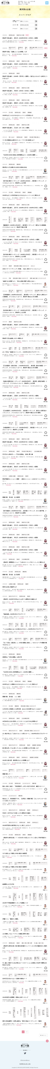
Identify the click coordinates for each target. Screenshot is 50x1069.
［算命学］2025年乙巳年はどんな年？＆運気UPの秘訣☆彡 (19, 599)
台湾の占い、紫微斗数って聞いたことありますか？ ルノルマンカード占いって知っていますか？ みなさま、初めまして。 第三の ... (22, 804)
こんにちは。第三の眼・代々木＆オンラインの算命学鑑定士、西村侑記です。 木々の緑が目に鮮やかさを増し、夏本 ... (22, 528)
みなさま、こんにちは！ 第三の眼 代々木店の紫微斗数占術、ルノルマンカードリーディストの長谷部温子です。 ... (22, 170)
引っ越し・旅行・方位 (38, 943)
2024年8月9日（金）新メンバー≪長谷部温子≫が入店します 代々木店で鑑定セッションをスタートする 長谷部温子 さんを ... (22, 789)
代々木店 (11, 112)
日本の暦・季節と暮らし (35, 137)
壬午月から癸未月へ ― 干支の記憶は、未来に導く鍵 (17, 454)
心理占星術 (10, 151)
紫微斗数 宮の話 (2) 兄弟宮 (11, 574)
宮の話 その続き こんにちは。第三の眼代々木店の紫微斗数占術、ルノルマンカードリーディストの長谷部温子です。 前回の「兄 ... (22, 500)
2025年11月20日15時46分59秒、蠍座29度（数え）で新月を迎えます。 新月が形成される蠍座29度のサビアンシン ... (22, 230)
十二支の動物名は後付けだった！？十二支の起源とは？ (18, 140)
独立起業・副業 (34, 914)
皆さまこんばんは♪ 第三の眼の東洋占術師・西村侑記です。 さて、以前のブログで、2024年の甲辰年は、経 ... (22, 751)
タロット (33, 265)
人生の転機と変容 (38, 451)
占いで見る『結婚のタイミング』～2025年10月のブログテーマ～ (21, 352)
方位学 (20, 959)
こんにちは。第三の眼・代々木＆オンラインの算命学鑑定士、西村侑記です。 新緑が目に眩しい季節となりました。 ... (22, 541)
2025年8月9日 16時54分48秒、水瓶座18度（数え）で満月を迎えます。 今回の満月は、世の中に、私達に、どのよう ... (22, 433)
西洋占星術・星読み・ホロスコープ (42, 151)
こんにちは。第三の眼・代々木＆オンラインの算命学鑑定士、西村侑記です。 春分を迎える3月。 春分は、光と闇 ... (21, 94)
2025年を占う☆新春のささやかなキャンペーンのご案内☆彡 (20, 684)
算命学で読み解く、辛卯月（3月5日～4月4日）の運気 (18, 91)
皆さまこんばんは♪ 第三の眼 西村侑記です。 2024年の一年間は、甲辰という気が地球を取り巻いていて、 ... (22, 816)
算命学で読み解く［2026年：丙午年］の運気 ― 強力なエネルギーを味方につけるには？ (24, 77)
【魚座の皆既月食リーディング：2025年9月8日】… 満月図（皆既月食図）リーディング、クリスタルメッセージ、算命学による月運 (24, 382)
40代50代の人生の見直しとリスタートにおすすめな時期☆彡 (20, 721)
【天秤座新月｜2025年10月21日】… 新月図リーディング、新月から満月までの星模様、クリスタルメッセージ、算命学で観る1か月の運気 (24, 295)
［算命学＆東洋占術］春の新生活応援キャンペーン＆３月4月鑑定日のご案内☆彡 (24, 947)
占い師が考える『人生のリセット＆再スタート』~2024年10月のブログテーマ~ (24, 734)
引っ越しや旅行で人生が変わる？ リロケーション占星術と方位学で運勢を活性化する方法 (24, 964)
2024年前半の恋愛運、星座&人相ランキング (15, 997)
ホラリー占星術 (16, 625)
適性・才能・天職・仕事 (39, 492)
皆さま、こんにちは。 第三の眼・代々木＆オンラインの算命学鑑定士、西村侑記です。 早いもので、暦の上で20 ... (22, 81)
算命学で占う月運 (20, 35)
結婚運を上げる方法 (8, 884)
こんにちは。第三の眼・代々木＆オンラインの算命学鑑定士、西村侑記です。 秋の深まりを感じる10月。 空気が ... (22, 328)
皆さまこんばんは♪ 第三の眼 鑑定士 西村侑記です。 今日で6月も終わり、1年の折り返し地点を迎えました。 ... (22, 457)
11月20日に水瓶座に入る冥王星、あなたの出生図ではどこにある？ (21, 709)
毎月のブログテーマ (12, 48)
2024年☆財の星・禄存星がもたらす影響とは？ (16, 760)
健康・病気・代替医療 (33, 492)
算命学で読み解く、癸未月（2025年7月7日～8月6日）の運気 (20, 466)
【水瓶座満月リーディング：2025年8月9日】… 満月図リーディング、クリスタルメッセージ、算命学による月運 (24, 428)
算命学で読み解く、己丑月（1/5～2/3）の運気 (15, 127)
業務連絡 (29, 112)
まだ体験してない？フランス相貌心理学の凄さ (16, 934)
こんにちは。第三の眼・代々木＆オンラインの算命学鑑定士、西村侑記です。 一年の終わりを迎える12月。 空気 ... (22, 211)
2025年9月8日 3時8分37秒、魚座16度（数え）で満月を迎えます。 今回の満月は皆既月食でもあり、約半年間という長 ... (22, 386)
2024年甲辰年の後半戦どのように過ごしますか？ (17, 825)
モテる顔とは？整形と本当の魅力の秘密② (14, 853)
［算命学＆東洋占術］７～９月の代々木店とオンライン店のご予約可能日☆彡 (24, 838)
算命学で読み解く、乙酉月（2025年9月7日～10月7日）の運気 (20, 395)
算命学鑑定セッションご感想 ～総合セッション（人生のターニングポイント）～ (24, 480)
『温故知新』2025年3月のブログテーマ (13, 614)
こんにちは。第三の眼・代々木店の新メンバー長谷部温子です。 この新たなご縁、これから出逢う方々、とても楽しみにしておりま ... (22, 777)
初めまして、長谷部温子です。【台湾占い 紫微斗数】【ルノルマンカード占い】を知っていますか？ (24, 799)
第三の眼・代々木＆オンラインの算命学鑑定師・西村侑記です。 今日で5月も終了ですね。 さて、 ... (22, 484)
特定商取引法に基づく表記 (25, 1063)
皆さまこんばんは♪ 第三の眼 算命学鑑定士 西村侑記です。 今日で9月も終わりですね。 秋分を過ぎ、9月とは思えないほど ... (22, 341)
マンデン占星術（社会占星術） (33, 151)
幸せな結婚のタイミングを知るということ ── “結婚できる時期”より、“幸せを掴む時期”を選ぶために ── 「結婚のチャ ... (22, 284)
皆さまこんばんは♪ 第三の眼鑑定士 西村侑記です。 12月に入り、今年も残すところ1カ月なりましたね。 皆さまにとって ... (22, 198)
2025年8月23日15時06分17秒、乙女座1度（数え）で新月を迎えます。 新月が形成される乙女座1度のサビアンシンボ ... (22, 416)
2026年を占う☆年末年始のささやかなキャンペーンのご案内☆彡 (21, 195)
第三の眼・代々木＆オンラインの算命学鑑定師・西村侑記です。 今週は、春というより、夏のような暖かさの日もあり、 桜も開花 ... (22, 565)
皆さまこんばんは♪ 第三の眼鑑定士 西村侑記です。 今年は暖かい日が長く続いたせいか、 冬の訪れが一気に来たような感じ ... (22, 687)
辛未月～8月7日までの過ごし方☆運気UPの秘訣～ (16, 813)
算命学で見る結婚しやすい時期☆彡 (12, 338)
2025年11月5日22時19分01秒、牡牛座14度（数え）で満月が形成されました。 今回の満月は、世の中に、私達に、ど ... (22, 260)
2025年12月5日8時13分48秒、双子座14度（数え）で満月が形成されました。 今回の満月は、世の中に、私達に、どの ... (22, 186)
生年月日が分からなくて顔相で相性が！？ (14, 978)
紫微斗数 (18, 164)
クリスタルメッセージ (32, 219)
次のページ (44, 1035)
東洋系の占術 (11, 35)
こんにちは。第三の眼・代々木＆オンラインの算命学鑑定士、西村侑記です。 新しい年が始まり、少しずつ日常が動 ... (22, 131)
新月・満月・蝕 (11, 177)
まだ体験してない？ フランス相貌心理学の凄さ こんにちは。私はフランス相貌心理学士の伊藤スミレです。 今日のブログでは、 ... (22, 937)
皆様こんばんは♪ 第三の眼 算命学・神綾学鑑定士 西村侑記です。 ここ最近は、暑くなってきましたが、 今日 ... (22, 843)
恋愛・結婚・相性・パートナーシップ (36, 48)
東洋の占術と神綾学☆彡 (9, 587)
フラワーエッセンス (35, 625)
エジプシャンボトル (35, 770)
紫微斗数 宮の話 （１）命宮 (11, 696)
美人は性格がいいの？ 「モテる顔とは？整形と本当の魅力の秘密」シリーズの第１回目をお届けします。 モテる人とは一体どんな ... (22, 870)
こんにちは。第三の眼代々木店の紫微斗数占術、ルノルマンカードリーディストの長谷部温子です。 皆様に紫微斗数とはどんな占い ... (22, 700)
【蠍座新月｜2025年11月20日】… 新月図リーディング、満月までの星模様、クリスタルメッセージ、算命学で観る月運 (24, 226)
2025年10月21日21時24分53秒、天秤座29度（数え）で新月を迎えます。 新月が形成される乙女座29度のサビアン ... (22, 300)
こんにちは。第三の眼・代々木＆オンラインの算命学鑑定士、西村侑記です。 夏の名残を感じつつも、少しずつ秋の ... (22, 399)
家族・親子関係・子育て (18, 492)
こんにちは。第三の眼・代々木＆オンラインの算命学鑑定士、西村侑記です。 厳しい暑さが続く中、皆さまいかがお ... (22, 445)
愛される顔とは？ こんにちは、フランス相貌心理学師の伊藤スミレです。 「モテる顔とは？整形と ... (22, 856)
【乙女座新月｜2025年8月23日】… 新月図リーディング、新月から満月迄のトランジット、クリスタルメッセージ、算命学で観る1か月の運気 (24, 411)
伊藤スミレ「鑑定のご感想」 (10, 919)
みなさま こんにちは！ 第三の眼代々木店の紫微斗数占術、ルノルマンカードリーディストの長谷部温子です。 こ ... (22, 660)
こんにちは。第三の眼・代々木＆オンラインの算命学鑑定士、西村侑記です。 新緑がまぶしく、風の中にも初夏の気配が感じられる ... (22, 41)
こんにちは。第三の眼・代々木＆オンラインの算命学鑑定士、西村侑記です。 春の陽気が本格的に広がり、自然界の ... (22, 67)
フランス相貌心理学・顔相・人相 (29, 610)
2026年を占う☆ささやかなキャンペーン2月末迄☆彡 (17, 115)
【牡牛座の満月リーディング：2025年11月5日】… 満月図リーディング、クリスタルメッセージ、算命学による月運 (24, 255)
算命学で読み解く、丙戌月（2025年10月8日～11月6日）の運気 (20, 324)
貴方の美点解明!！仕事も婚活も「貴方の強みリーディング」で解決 (22, 1021)
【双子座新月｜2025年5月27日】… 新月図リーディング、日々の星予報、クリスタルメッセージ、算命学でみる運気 (24, 512)
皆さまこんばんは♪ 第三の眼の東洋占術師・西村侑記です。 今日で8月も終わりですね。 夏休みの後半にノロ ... (22, 763)
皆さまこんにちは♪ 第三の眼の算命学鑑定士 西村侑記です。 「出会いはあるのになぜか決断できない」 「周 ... (22, 55)
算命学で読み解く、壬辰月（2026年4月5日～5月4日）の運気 (20, 64)
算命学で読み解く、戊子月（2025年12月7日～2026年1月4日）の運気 (22, 207)
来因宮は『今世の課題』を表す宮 (12, 657)
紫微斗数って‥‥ (7, 774)
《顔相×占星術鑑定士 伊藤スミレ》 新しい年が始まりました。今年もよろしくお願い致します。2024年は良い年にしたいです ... (22, 1024)
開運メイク (30, 897)
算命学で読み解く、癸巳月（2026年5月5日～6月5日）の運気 (20, 38)
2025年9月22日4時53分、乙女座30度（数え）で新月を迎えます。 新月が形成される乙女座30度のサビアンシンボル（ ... (22, 371)
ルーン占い (44, 770)
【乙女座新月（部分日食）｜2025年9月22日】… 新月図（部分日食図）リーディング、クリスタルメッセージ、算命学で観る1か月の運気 (24, 366)
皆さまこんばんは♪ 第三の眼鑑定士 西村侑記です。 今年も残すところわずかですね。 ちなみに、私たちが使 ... (22, 143)
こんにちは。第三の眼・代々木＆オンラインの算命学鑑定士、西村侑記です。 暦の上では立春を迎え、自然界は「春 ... (22, 106)
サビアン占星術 (45, 219)
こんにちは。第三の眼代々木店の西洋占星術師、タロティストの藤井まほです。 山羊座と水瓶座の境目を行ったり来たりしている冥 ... (22, 712)
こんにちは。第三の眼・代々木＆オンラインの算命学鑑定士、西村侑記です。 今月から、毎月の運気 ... (22, 553)
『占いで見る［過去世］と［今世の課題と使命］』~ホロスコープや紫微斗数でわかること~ (24, 643)
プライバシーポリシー (25, 1060)
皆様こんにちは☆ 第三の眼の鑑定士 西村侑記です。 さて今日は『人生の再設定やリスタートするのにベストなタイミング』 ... (22, 724)
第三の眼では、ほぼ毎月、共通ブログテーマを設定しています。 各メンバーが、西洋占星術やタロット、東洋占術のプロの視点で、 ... (22, 675)
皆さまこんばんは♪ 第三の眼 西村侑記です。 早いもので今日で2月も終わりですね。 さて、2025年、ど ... (22, 602)
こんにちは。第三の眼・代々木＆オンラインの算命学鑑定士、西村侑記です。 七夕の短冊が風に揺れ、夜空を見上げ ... (22, 470)
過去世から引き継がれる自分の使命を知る (14, 167)
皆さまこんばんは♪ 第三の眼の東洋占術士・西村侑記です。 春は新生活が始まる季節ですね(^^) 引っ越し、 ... (22, 951)
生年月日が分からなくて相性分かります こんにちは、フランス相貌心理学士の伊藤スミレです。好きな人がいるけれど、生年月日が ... (22, 982)
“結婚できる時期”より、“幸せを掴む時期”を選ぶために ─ (19, 281)
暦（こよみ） (11, 137)
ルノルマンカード (20, 770)
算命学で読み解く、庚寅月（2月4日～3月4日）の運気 (18, 103)
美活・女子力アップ (46, 897)
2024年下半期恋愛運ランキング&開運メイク (15, 903)
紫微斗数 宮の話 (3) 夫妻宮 (11, 497)
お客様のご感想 (12, 476)
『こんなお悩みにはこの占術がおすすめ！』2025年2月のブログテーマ (22, 629)
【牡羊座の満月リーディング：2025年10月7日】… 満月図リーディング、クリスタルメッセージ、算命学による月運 (24, 311)
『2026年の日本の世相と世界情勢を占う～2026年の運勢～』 (20, 155)
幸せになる (31, 850)
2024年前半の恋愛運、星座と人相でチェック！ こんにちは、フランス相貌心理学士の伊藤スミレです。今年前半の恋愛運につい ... (22, 1000)
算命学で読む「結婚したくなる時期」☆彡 (14, 51)
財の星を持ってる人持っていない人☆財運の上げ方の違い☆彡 (20, 748)
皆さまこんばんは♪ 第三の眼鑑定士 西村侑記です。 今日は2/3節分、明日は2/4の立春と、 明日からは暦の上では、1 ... (22, 118)
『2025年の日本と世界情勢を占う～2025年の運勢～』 (18, 672)
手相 (10, 278)
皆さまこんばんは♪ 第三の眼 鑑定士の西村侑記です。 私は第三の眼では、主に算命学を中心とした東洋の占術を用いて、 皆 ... (22, 590)
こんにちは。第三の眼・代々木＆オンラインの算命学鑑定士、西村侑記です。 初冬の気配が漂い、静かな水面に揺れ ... (22, 243)
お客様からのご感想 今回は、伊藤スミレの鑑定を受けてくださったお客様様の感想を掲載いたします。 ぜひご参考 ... (22, 922)
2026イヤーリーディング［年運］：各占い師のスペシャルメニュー (21, 269)
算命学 (26, 48)
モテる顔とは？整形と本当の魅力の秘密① (14, 867)
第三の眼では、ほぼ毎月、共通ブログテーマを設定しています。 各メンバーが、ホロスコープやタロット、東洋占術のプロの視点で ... (22, 158)
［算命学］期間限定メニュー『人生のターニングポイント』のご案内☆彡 (23, 562)
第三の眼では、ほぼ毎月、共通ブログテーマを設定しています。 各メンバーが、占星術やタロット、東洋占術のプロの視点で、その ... (22, 355)
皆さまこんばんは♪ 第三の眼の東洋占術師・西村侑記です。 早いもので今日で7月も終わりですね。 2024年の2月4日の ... (22, 828)
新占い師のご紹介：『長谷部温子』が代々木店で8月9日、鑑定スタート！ (23, 786)
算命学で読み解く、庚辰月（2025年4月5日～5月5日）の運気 (20, 550)
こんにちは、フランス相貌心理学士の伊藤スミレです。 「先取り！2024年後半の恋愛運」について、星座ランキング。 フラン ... (22, 906)
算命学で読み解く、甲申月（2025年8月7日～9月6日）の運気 (20, 442)
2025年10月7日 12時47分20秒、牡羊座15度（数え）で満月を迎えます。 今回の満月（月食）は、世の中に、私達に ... (22, 315)
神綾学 (26, 584)
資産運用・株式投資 (36, 745)
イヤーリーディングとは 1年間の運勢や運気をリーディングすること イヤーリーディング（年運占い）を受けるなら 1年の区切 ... (22, 272)
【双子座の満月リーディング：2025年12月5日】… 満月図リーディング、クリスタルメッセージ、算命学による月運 (24, 182)
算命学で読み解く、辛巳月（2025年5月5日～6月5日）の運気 (20, 537)
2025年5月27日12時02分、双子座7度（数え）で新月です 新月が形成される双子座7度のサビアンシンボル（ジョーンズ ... (22, 516)
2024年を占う (24, 757)
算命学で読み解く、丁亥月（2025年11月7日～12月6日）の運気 (20, 239)
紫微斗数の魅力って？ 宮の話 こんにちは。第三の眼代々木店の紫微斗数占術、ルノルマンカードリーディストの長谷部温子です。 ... (22, 578)
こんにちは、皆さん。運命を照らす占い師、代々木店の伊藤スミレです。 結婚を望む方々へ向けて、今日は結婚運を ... (22, 887)
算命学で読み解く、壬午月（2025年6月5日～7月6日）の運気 (20, 525)
